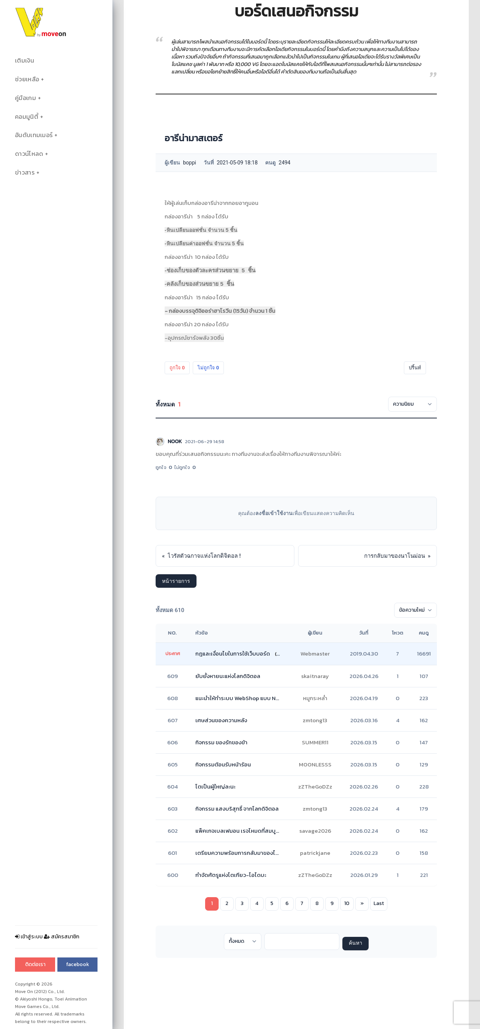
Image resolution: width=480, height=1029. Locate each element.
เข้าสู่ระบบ (29, 937)
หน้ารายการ (176, 581)
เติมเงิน (24, 60)
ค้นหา (355, 943)
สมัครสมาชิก (61, 937)
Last (379, 903)
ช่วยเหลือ (27, 79)
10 (347, 903)
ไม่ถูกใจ (208, 367)
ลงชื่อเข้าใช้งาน (273, 513)
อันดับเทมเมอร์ (33, 135)
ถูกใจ (177, 367)
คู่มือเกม (25, 98)
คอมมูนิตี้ (26, 116)
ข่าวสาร (24, 172)
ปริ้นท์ (415, 367)
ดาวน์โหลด (29, 153)
